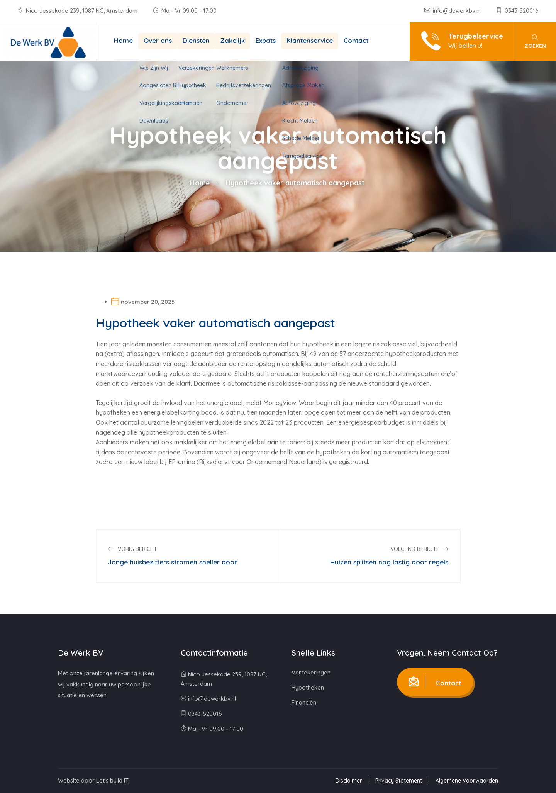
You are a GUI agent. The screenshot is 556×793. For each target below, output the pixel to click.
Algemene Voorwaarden (467, 780)
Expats (266, 40)
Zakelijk (232, 40)
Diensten (196, 40)
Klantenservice (309, 40)
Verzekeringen (311, 672)
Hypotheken (308, 687)
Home (123, 40)
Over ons (158, 40)
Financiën (304, 702)
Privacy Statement (398, 780)
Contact (356, 40)
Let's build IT (112, 780)
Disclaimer (349, 780)
